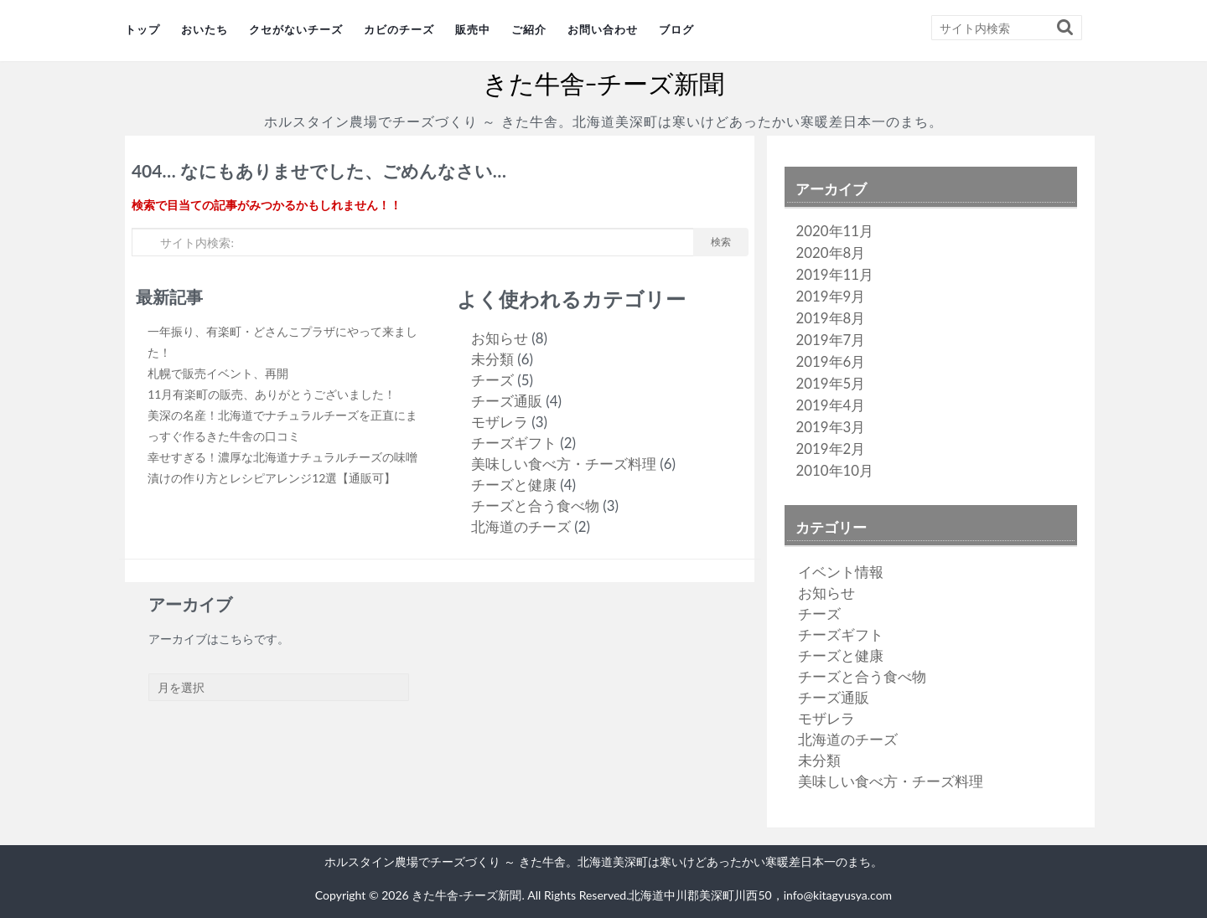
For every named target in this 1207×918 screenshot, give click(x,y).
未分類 (492, 359)
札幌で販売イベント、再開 (218, 373)
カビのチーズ (399, 29)
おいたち (204, 29)
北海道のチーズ (521, 526)
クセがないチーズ (296, 29)
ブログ (676, 29)
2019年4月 (831, 405)
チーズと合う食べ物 (535, 505)
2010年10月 (834, 470)
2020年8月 (831, 252)
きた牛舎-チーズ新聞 (604, 84)
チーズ (492, 380)
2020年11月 (834, 231)
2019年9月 (831, 296)
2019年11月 (834, 274)
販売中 (472, 29)
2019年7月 (831, 339)
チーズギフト (514, 442)
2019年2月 (831, 448)
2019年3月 (831, 427)
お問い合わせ (602, 29)
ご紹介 (529, 29)
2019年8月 (831, 318)
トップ (142, 29)
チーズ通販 (506, 401)
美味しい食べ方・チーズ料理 (563, 463)
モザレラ (499, 422)
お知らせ (499, 338)
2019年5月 (831, 383)
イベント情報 (840, 571)
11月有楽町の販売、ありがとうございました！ (272, 394)
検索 (721, 241)
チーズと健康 (514, 484)
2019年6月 (831, 361)
